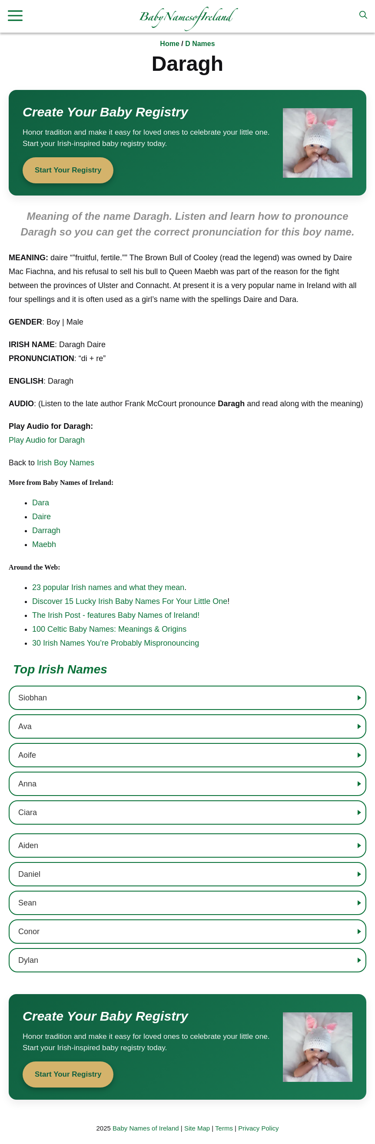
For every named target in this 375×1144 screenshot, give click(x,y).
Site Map (197, 1128)
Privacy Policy (258, 1128)
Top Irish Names (60, 669)
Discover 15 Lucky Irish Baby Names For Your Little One (129, 601)
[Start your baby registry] (187, 143)
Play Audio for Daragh (47, 440)
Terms (224, 1128)
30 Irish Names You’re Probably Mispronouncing (115, 643)
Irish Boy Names (65, 462)
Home (169, 43)
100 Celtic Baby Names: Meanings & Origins (109, 629)
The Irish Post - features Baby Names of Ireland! (115, 615)
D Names (200, 43)
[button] (363, 15)
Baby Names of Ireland (146, 1128)
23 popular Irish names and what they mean (108, 587)
